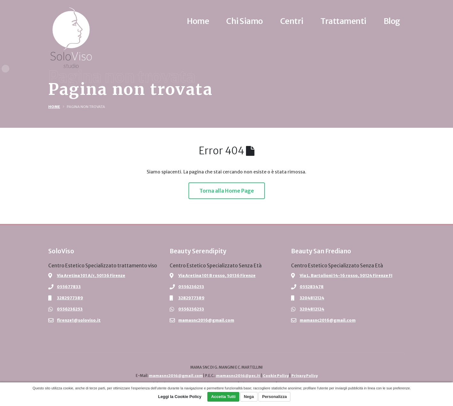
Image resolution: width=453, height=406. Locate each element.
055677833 (69, 286)
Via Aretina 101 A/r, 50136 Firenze (92, 275)
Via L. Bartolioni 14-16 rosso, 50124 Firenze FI (347, 275)
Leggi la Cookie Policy (180, 396)
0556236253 (70, 309)
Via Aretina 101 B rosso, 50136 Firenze (217, 275)
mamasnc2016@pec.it (237, 375)
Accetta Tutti (223, 396)
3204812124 (313, 297)
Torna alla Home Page (226, 191)
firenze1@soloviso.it (79, 320)
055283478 (312, 286)
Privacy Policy (305, 375)
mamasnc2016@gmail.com (206, 320)
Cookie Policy (275, 375)
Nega (249, 396)
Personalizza (274, 396)
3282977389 (70, 297)
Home (54, 106)
